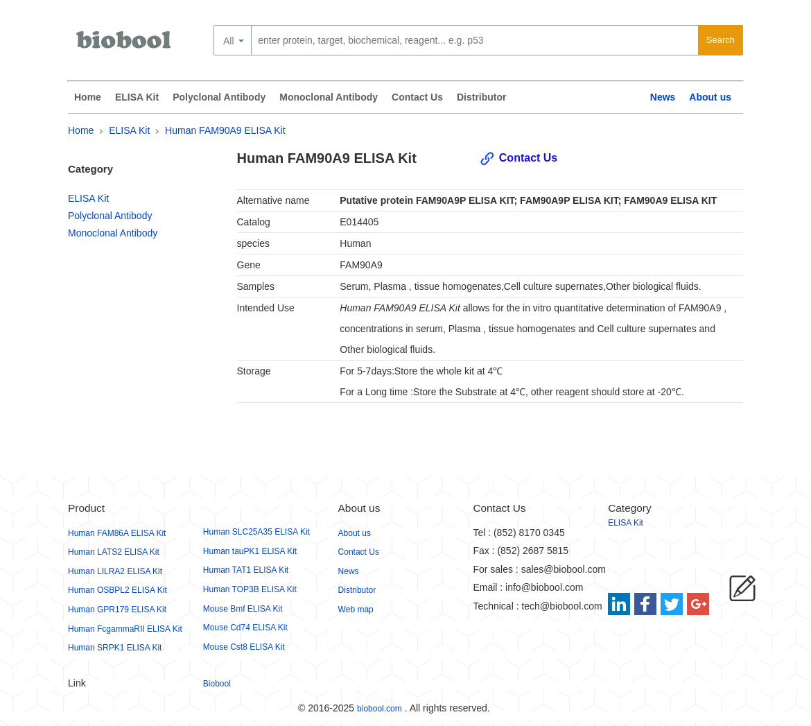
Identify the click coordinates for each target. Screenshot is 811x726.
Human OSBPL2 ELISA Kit (117, 590)
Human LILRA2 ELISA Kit (115, 571)
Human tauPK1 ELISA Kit (250, 551)
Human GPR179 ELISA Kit (117, 609)
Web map (356, 609)
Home (87, 97)
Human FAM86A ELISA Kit (117, 533)
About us (710, 97)
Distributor (482, 97)
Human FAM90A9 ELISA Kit (225, 130)
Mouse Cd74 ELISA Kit (245, 627)
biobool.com (379, 709)
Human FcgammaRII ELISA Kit (125, 629)
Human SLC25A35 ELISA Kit (256, 532)
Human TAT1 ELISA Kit (245, 570)
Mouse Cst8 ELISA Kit (244, 647)
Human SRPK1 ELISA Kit (115, 647)
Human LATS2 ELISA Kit (113, 552)
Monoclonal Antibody (328, 97)
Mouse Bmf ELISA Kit (243, 609)
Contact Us (417, 97)
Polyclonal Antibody (219, 97)
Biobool (217, 684)
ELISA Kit (137, 97)
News (663, 97)
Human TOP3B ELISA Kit (250, 589)
